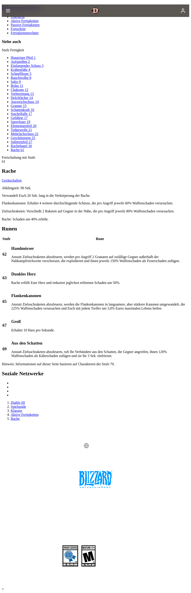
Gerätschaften (12, 180)
